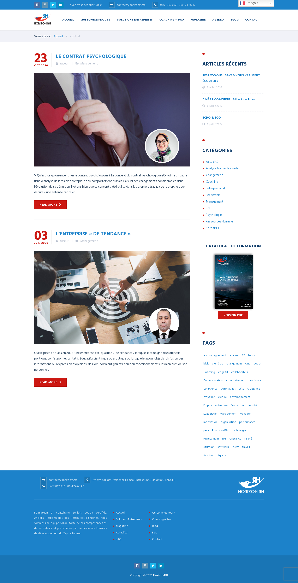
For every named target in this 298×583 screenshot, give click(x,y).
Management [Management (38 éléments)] (228, 413)
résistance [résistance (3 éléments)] (235, 438)
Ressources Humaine (219, 221)
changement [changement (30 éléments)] (234, 363)
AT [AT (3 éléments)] (243, 355)
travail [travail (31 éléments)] (246, 447)
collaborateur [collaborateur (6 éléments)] (239, 372)
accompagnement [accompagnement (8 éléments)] (214, 355)
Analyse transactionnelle (222, 168)
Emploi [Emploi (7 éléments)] (207, 405)
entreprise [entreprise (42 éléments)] (221, 405)
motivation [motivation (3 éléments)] (210, 422)
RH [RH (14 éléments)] (224, 438)
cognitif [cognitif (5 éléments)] (223, 372)
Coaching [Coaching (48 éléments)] (209, 372)
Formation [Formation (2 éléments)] (237, 405)
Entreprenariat (215, 188)
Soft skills (212, 228)
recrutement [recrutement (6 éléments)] (211, 438)
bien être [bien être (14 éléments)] (217, 363)
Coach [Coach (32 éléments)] (257, 363)
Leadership (213, 195)
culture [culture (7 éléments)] (222, 397)
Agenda (218, 19)
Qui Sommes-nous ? (96, 19)
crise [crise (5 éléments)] (241, 388)
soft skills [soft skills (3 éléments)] (223, 447)
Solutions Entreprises (135, 19)
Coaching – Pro (171, 19)
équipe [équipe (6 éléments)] (221, 455)
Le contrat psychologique (91, 56)
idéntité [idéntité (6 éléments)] (252, 405)
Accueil (68, 19)
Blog (235, 19)
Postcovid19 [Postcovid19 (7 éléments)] (220, 430)
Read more (48, 204)
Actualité (212, 161)
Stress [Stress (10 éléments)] (235, 447)
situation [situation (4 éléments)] (208, 447)
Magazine (198, 19)
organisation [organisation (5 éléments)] (228, 422)
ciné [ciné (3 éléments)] (247, 363)
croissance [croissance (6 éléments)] (253, 388)
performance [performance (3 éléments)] (247, 422)
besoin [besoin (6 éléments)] (252, 355)
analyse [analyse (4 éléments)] (234, 355)
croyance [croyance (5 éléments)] (209, 397)
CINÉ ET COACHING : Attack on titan (228, 99)
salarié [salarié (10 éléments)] (248, 438)
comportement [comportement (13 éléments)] (236, 380)
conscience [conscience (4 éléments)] (210, 388)
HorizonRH (160, 575)
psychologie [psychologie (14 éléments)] (238, 430)
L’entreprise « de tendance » (93, 233)
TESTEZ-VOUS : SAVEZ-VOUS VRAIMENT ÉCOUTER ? (231, 78)
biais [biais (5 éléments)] (206, 363)
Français (249, 3)
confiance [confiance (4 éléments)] (255, 380)
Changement (214, 175)
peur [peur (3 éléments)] (206, 430)
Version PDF (233, 315)
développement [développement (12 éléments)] (240, 397)
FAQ (118, 539)
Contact (252, 19)
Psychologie (214, 214)
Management (89, 63)
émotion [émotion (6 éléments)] (208, 455)
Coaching (212, 181)
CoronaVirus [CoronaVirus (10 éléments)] (228, 388)
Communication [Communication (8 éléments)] (213, 380)
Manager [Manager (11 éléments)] (245, 413)
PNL (208, 208)
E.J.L (154, 532)
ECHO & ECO (211, 117)
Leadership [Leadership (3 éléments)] (210, 413)
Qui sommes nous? (163, 512)
